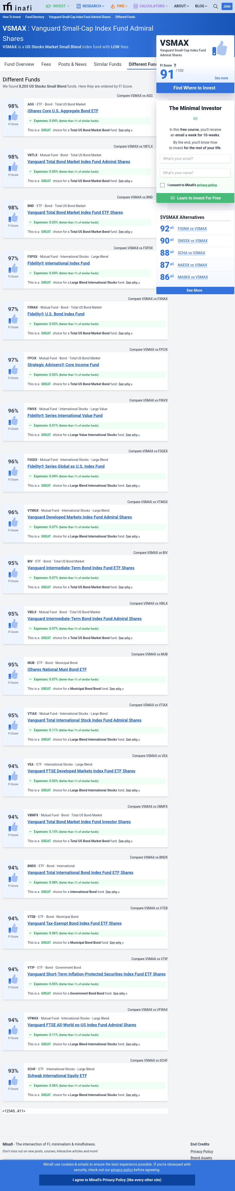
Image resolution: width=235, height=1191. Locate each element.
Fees (46, 64)
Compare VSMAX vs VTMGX (147, 502)
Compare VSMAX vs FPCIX (148, 349)
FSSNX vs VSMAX (192, 228)
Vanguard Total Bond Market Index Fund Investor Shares (79, 821)
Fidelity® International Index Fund (59, 263)
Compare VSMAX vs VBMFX (148, 806)
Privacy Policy (202, 1151)
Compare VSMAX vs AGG (135, 95)
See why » (126, 130)
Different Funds (144, 64)
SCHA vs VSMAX (191, 253)
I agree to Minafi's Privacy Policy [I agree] (117, 1180)
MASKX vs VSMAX (193, 277)
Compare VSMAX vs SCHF (149, 1060)
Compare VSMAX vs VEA (150, 756)
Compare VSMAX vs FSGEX (148, 451)
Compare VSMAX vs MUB (150, 654)
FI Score (13, 124)
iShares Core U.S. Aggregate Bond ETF (63, 110)
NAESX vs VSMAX (192, 265)
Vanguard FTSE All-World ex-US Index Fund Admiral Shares (82, 1024)
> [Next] (24, 1111)
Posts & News (72, 64)
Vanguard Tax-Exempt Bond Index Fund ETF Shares (75, 923)
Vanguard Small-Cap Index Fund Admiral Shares (80, 17)
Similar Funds (107, 64)
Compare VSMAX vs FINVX (148, 400)
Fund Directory (34, 17)
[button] (60, 6)
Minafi (8, 1144)
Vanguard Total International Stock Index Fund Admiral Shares (85, 720)
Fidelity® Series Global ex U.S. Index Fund (66, 466)
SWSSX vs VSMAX (193, 241)
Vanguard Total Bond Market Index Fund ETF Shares (75, 212)
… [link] (16, 1111)
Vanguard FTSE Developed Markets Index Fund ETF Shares (81, 771)
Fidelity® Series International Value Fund (65, 415)
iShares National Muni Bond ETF (57, 669)
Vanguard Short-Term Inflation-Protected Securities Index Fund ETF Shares (97, 974)
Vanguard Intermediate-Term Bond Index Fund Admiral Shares (85, 618)
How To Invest (12, 17)
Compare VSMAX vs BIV (150, 552)
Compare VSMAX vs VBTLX (133, 146)
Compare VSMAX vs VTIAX (148, 705)
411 (20, 1111)
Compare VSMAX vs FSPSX (133, 248)
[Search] (216, 6)
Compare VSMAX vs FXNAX (148, 299)
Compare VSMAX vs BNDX (149, 857)
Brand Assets (201, 1158)
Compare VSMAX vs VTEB (149, 908)
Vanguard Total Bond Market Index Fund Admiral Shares (79, 161)
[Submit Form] (195, 198)
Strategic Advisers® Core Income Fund (63, 364)
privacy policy (207, 185)
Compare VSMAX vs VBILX (149, 603)
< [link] (4, 1111)
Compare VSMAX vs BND (135, 197)
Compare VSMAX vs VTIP (150, 959)
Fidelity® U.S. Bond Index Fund (56, 314)
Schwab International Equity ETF (57, 1075)
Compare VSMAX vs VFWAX (148, 1009)
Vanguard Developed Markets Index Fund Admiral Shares (80, 517)
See (221, 78)
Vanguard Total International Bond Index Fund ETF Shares (80, 872)
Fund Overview (19, 64)
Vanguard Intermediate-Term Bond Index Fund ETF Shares (81, 567)
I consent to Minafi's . (192, 185)
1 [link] (6, 1111)
